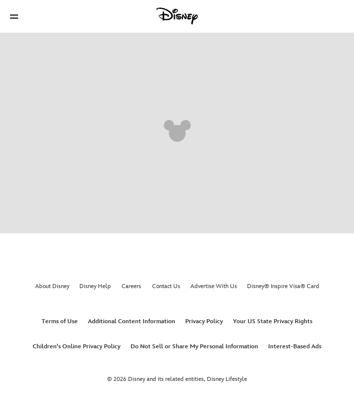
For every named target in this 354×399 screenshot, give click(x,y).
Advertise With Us (213, 286)
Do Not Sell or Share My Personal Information (194, 346)
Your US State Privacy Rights (272, 321)
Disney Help (95, 286)
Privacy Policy (204, 321)
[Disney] (177, 16)
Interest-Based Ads (294, 346)
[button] (14, 16)
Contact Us (166, 286)
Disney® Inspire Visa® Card (283, 286)
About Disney (52, 286)
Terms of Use (60, 321)
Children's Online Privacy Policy (77, 346)
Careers (131, 286)
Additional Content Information (131, 321)
